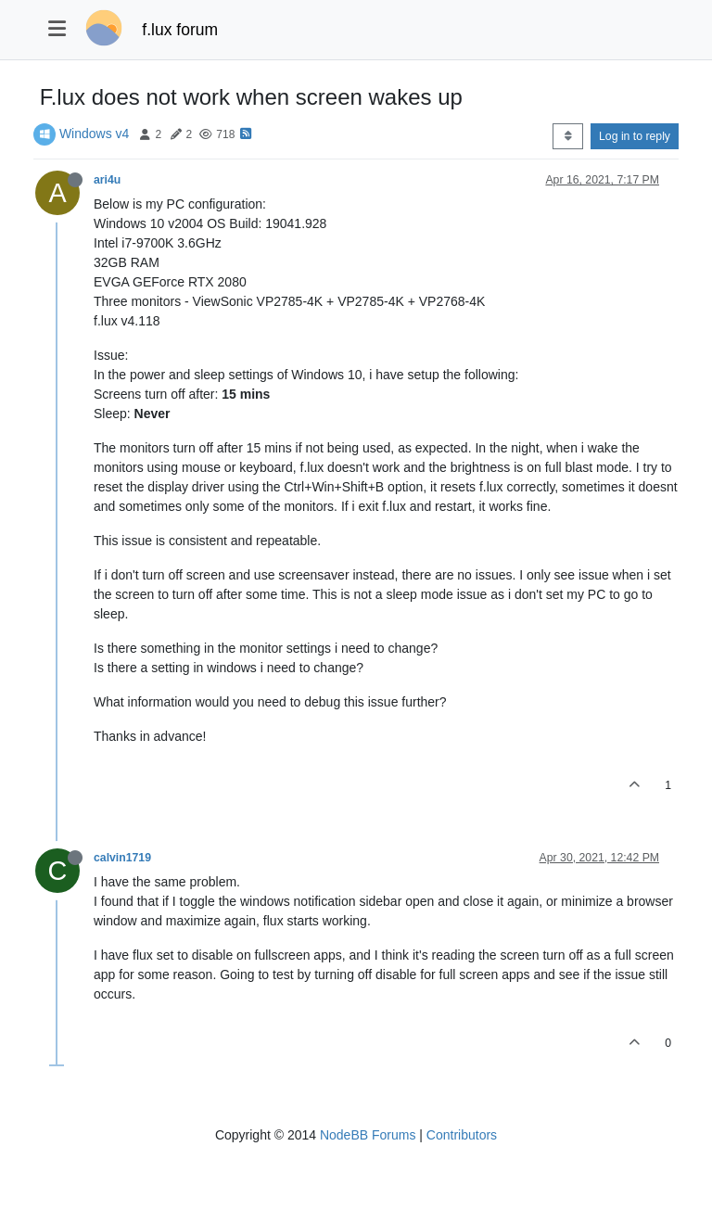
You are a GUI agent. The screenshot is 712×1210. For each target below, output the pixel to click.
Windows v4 (94, 133)
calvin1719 (122, 857)
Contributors (461, 1134)
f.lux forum (180, 29)
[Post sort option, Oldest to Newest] (568, 136)
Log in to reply (634, 136)
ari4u (107, 179)
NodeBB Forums (367, 1134)
